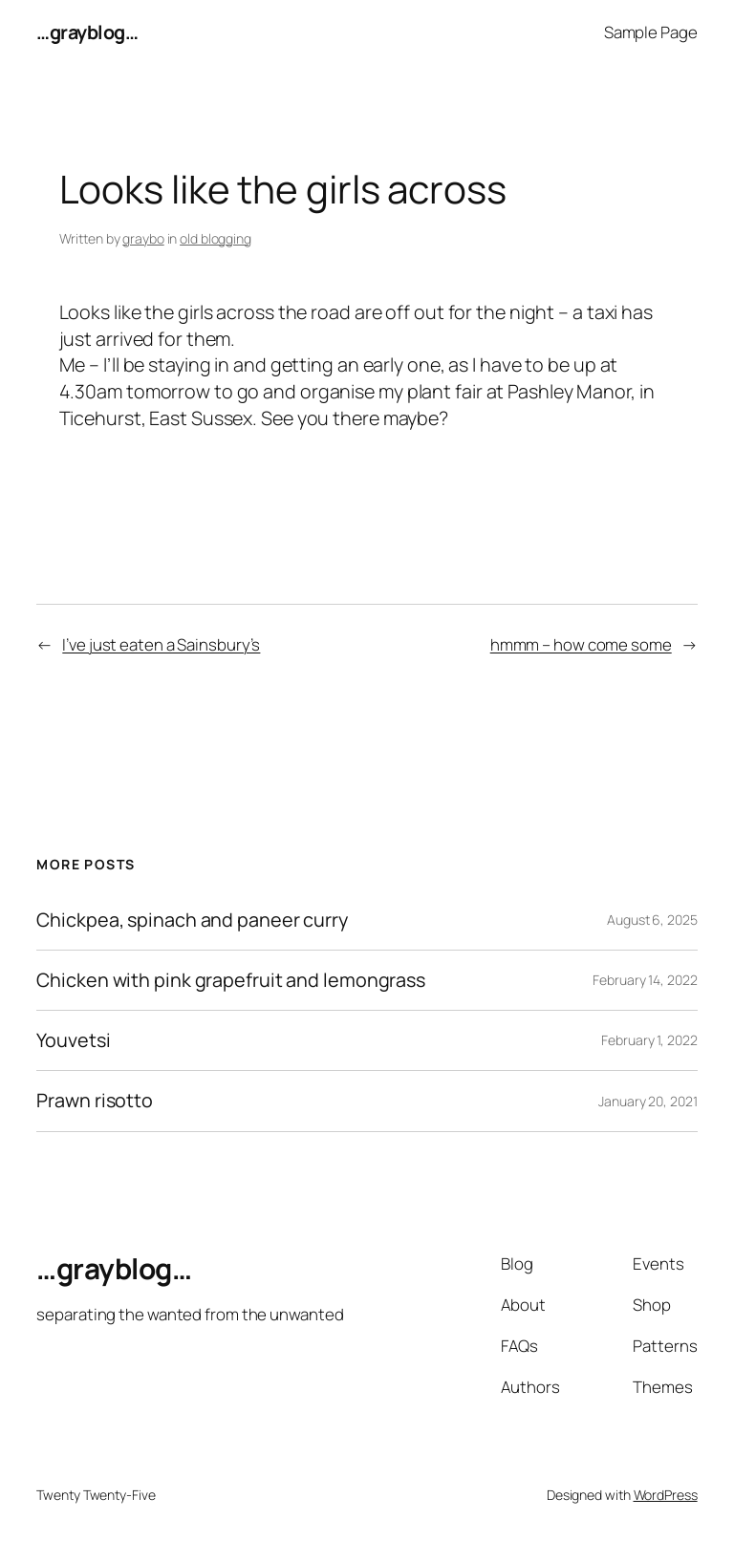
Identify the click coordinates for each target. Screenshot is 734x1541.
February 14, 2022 (645, 980)
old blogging (215, 238)
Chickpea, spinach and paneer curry (192, 920)
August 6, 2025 (652, 919)
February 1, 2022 (649, 1040)
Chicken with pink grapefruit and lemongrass (230, 980)
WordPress (666, 1495)
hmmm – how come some (581, 644)
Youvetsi (73, 1040)
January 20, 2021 (647, 1101)
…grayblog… (87, 32)
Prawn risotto (94, 1100)
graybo (142, 238)
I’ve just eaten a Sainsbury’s (161, 644)
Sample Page (651, 32)
